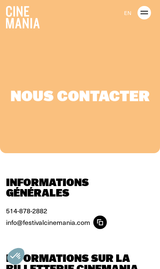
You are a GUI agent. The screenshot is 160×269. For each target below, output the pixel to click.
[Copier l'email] (100, 222)
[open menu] (144, 12)
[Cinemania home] (26, 15)
